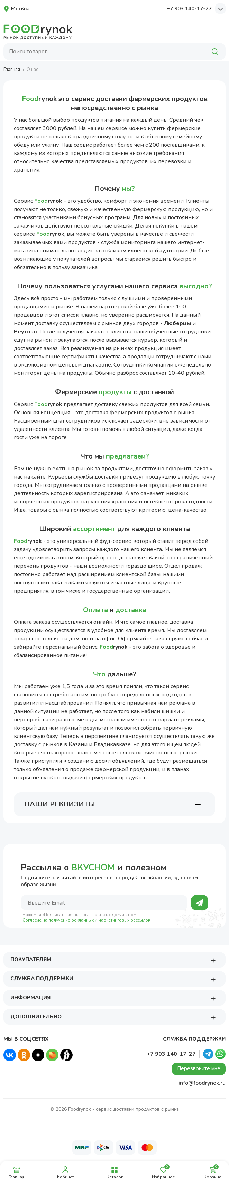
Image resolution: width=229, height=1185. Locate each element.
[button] (213, 959)
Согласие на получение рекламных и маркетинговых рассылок (86, 920)
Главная (11, 69)
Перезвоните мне (198, 1068)
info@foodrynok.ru (202, 1083)
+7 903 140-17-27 (189, 8)
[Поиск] (215, 51)
